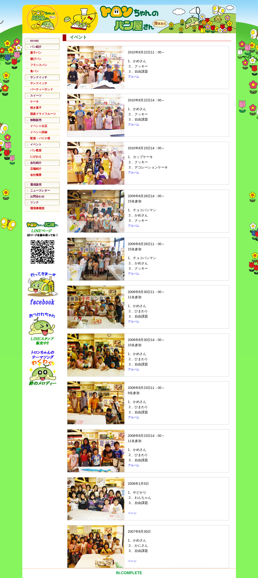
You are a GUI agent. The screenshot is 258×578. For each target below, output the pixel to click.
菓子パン (36, 52)
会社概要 (36, 175)
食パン (34, 71)
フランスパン (38, 65)
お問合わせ (37, 196)
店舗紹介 (36, 168)
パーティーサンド (41, 89)
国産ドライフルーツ (43, 114)
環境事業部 (37, 208)
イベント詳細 (38, 132)
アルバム (133, 76)
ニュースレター (40, 190)
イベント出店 (38, 126)
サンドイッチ (38, 83)
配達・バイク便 (40, 138)
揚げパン (36, 59)
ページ (132, 513)
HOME (34, 40)
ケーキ (34, 101)
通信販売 (36, 184)
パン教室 (36, 150)
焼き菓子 (36, 107)
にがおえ (36, 156)
